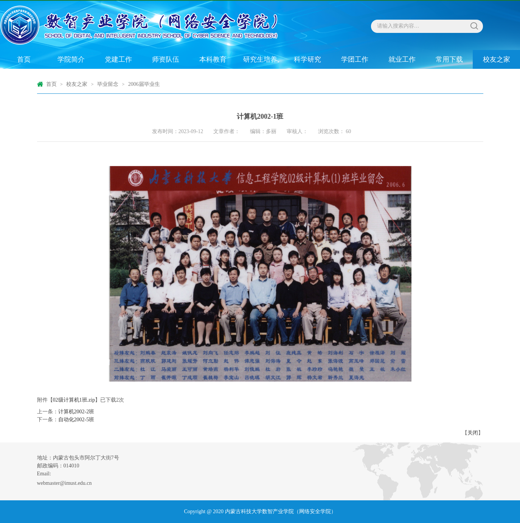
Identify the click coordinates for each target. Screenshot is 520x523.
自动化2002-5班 (76, 419)
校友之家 (496, 59)
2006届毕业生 (144, 84)
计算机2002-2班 (76, 411)
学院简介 (71, 59)
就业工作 (402, 59)
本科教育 (213, 59)
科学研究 (307, 59)
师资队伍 (165, 59)
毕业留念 (107, 84)
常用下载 (449, 59)
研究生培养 (260, 59)
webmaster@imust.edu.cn (64, 483)
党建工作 (118, 59)
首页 (24, 59)
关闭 (472, 433)
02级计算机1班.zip (74, 400)
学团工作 (354, 59)
